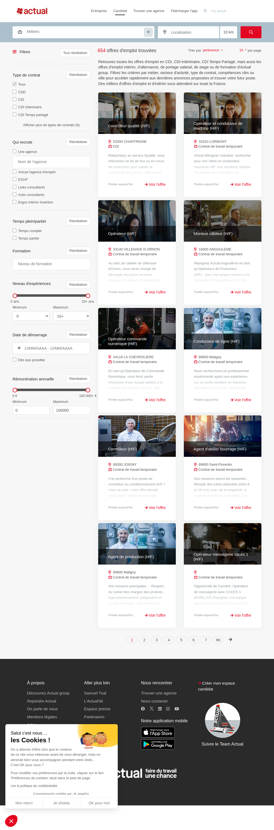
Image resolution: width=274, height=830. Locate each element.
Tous (21, 84)
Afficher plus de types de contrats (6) (51, 125)
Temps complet (29, 231)
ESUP (23, 179)
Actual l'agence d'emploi (36, 172)
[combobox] (81, 31)
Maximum (60, 307)
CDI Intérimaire (29, 107)
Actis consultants (31, 195)
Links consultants (31, 187)
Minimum (20, 307)
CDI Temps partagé (33, 115)
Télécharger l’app (183, 11)
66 (218, 664)
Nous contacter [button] (154, 725)
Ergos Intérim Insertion (35, 202)
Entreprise (99, 11)
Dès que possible (31, 360)
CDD (22, 92)
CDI (21, 100)
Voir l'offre (155, 184)
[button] (11, 820)
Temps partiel (28, 238)
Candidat (120, 11)
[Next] (230, 664)
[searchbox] (85, 32)
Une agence (27, 152)
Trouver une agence (148, 11)
